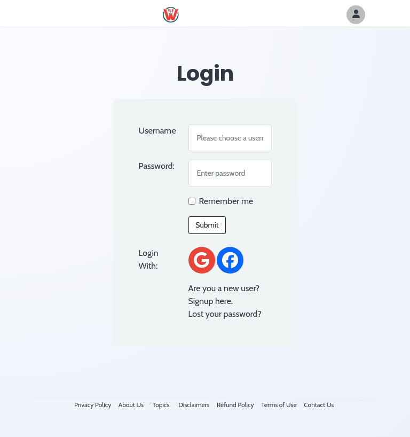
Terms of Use (278, 405)
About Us (131, 405)
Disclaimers (193, 405)
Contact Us (319, 405)
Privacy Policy (92, 405)
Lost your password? (225, 314)
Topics (161, 405)
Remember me (226, 201)
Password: (157, 166)
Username (157, 131)
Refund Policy (235, 405)
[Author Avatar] (355, 14)
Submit (206, 225)
